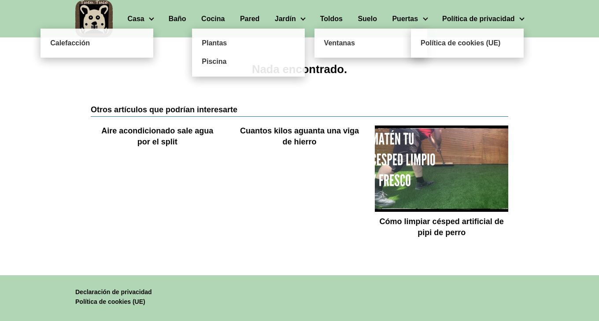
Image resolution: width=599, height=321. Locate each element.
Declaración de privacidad (113, 291)
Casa (135, 18)
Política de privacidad (478, 18)
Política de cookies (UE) (110, 301)
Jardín (285, 18)
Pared (249, 18)
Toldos (331, 18)
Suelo (367, 18)
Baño (177, 18)
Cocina (213, 18)
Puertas (405, 18)
